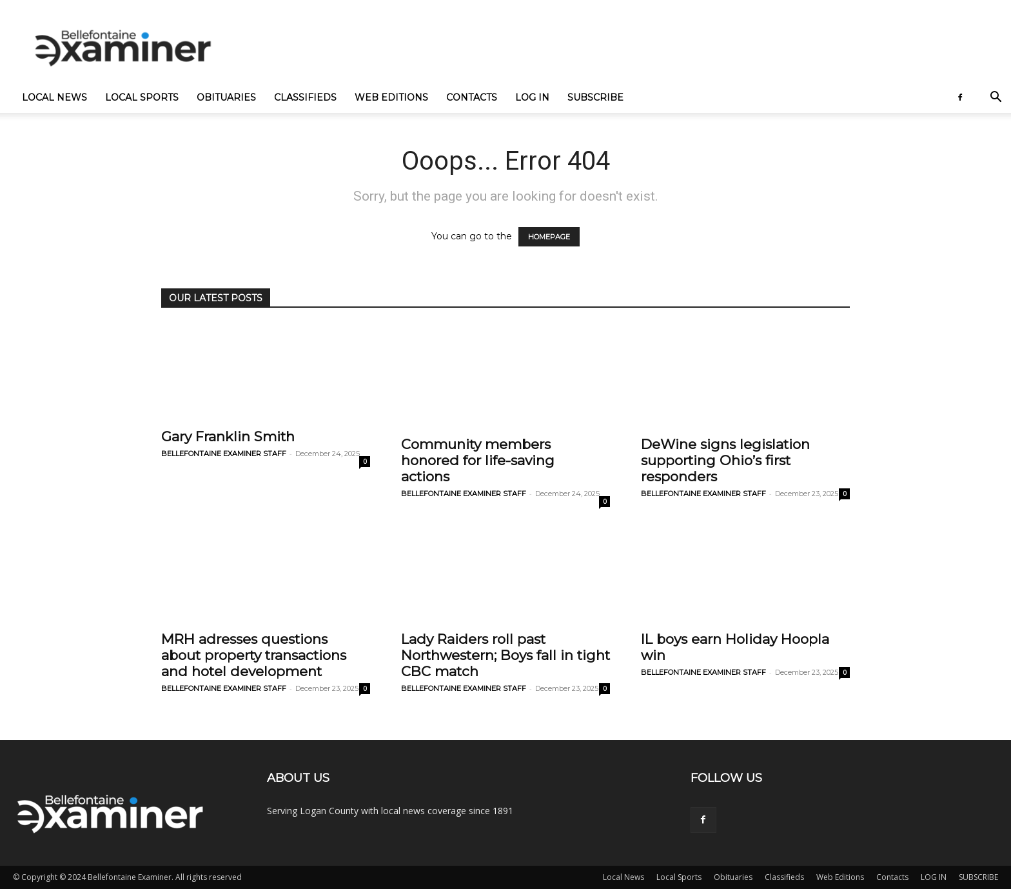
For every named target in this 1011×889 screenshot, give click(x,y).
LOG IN (532, 97)
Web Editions (391, 97)
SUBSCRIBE (595, 97)
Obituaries (226, 97)
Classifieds (305, 97)
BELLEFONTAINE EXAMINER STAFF (223, 453)
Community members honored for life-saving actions (478, 460)
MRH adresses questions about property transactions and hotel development (253, 655)
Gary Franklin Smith (228, 436)
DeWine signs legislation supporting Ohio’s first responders (725, 460)
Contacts (471, 97)
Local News (54, 97)
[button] (995, 98)
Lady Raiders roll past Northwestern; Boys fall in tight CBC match (505, 655)
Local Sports (142, 97)
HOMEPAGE (549, 236)
